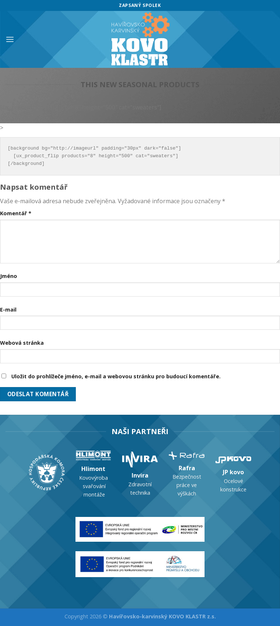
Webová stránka (22, 342)
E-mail (8, 309)
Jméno (8, 276)
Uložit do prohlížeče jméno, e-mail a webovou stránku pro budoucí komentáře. (116, 376)
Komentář (15, 213)
